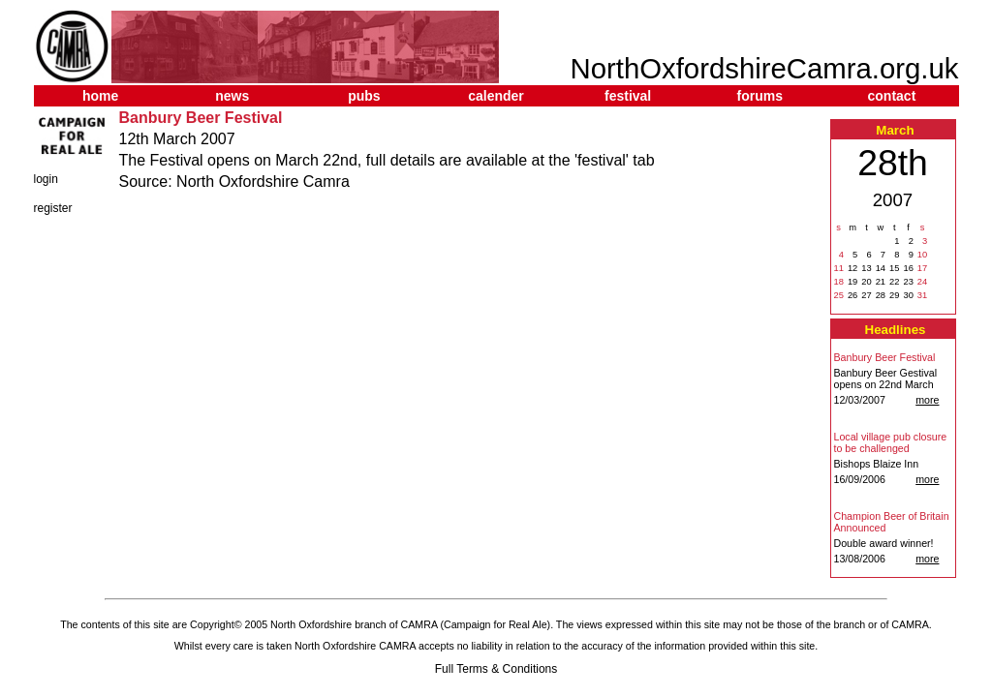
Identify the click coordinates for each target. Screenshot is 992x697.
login (46, 179)
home (100, 96)
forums (760, 96)
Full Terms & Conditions (496, 669)
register (53, 208)
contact (892, 96)
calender (496, 96)
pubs (364, 96)
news (232, 96)
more (927, 400)
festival (627, 96)
